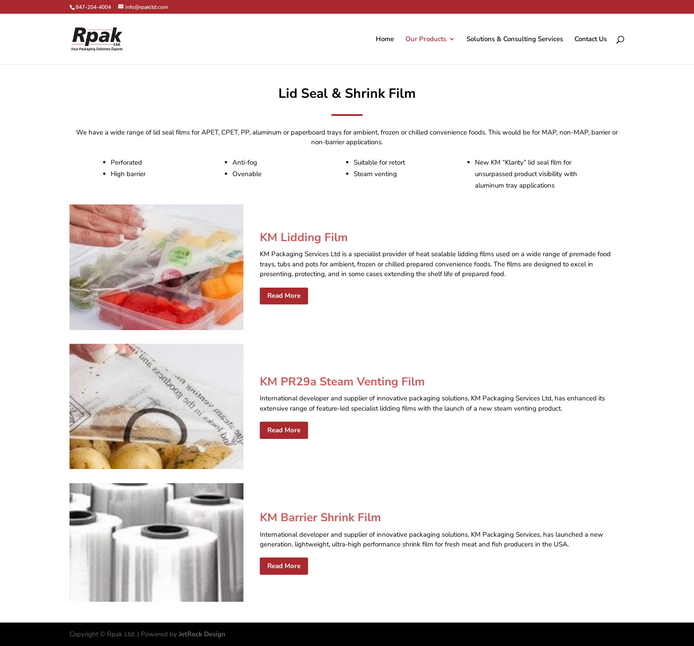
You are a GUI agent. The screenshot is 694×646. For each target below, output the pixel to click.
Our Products (425, 39)
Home (385, 39)
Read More (284, 295)
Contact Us (590, 39)
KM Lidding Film (304, 237)
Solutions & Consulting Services (515, 39)
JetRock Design (202, 634)
